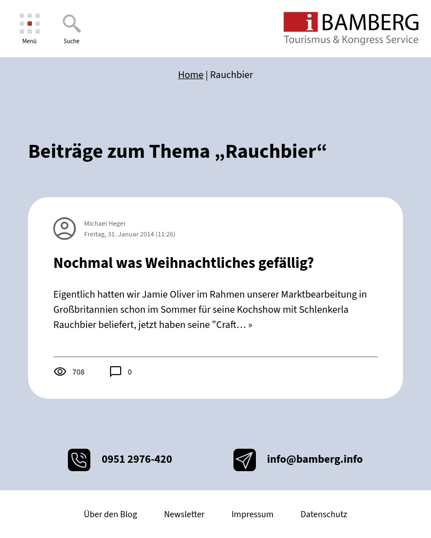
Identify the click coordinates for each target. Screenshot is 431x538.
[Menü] (29, 28)
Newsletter (184, 514)
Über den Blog (110, 514)
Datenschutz (323, 514)
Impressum (252, 514)
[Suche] (71, 28)
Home (190, 75)
